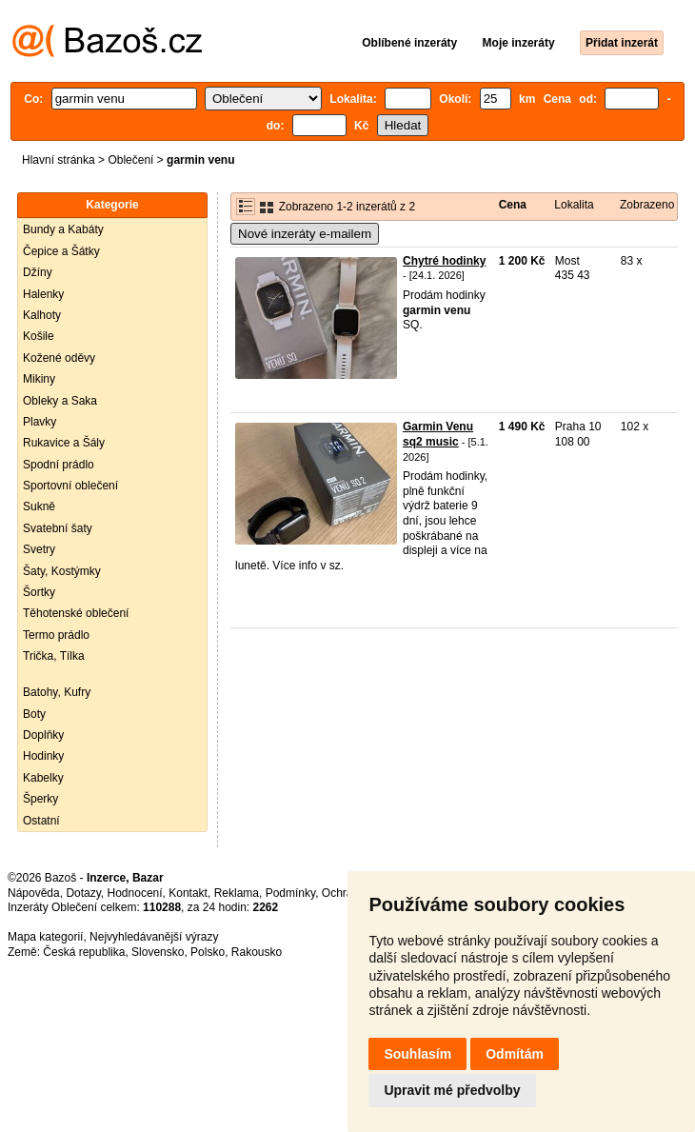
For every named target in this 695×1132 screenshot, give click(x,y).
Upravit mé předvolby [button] (452, 1090)
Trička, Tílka (54, 656)
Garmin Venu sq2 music (438, 434)
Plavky (39, 421)
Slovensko (157, 952)
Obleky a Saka (60, 400)
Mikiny (39, 379)
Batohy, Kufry (56, 692)
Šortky (39, 592)
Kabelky (43, 777)
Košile (38, 336)
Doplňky (43, 735)
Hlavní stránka (58, 160)
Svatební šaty (57, 528)
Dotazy (83, 893)
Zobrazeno (647, 204)
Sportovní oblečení (70, 485)
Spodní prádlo (58, 464)
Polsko (207, 952)
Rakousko (256, 952)
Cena (512, 204)
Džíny (37, 272)
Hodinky (43, 756)
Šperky (40, 798)
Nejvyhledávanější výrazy (153, 936)
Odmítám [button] (515, 1054)
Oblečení (130, 160)
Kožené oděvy (59, 358)
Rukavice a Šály (64, 442)
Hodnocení (135, 893)
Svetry (39, 549)
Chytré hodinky (444, 261)
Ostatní (41, 820)
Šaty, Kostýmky (62, 571)
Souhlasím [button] (417, 1054)
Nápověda (34, 893)
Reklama (236, 893)
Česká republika (84, 952)
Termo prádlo (56, 635)
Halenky (43, 294)
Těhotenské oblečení (76, 613)
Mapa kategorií (45, 936)
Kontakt (188, 893)
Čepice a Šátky (61, 251)
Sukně (39, 506)
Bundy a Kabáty (63, 229)
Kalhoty (42, 315)
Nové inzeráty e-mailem (304, 234)
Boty (34, 714)
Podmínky (290, 893)
